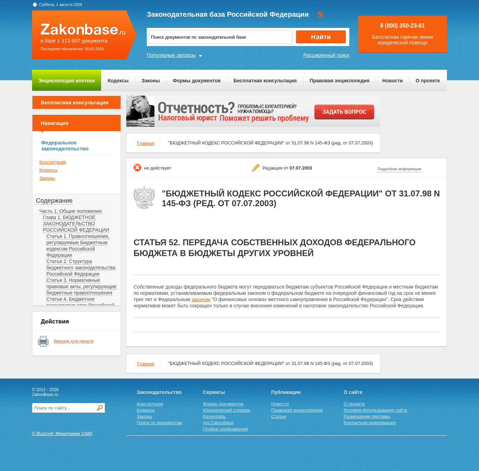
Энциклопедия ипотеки (67, 80)
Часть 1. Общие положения (70, 211)
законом (201, 299)
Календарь (214, 416)
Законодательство (159, 392)
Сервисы (214, 392)
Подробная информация (399, 169)
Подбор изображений (225, 429)
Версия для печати (73, 341)
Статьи (278, 416)
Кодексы (118, 80)
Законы (151, 80)
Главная (145, 143)
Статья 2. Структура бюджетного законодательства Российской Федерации (80, 268)
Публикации (286, 392)
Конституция (52, 162)
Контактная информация (370, 422)
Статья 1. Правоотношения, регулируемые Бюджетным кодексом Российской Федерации (77, 245)
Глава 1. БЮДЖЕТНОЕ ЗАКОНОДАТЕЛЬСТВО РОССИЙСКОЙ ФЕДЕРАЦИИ (76, 224)
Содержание (54, 200)
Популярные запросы (171, 55)
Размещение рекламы (367, 416)
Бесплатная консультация (265, 80)
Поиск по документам (159, 422)
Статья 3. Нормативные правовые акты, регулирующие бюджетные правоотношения (81, 286)
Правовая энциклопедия (339, 80)
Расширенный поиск (326, 55)
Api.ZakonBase (218, 422)
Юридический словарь (226, 410)
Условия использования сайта (375, 410)
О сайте (353, 392)
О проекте (428, 80)
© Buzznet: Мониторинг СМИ (62, 433)
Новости (392, 80)
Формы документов (197, 80)
